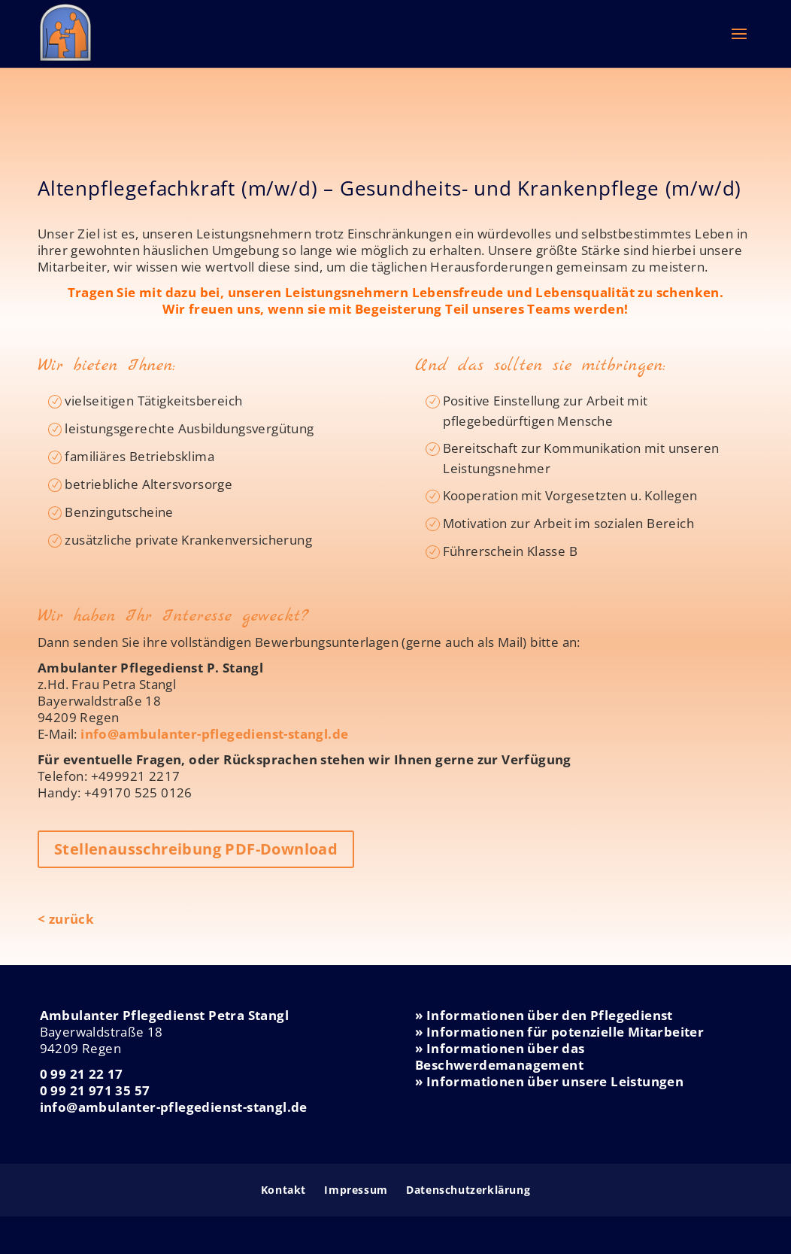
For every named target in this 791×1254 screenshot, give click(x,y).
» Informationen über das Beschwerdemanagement (500, 1056)
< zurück (66, 919)
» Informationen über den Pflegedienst (544, 1015)
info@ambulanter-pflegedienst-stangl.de (214, 733)
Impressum (355, 1190)
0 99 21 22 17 (81, 1073)
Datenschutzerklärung (468, 1190)
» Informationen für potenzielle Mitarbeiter (559, 1031)
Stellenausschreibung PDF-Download (196, 849)
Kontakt (283, 1190)
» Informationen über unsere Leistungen (549, 1081)
